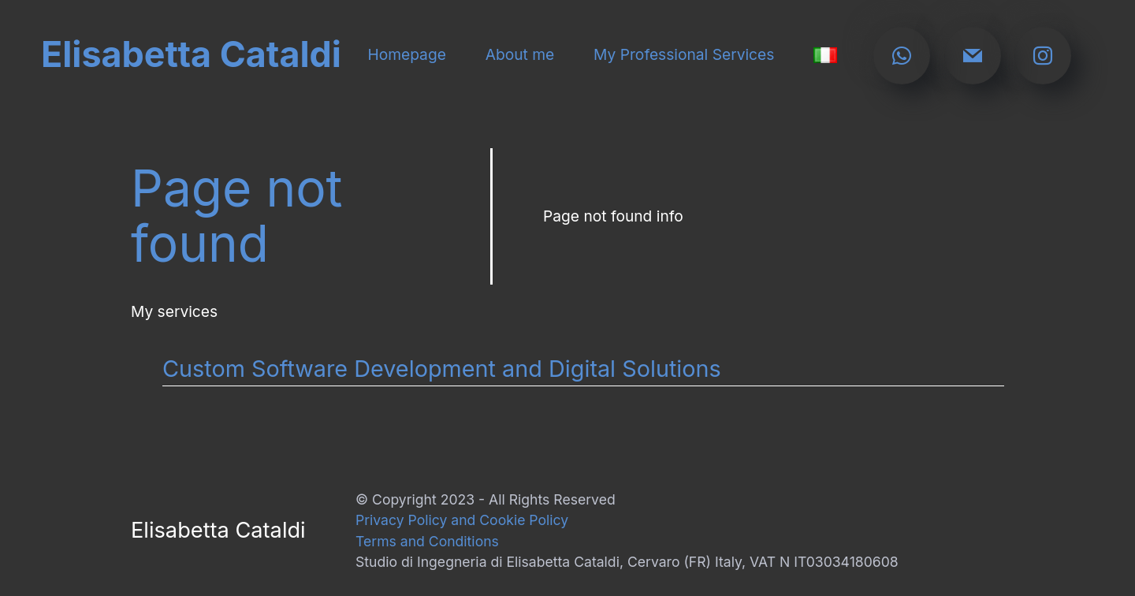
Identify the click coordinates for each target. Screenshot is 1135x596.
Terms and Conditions (427, 541)
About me (520, 54)
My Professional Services (684, 54)
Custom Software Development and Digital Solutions (441, 368)
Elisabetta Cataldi (191, 55)
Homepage (406, 54)
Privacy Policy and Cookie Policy (461, 520)
